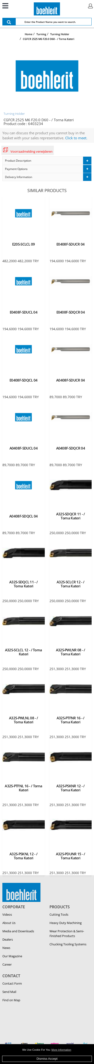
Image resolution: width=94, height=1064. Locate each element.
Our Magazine (12, 956)
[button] (47, 160)
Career (7, 964)
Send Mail (9, 992)
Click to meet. (76, 137)
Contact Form (12, 983)
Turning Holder (14, 113)
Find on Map (11, 1000)
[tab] (47, 160)
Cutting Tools (58, 914)
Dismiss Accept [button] (46, 1058)
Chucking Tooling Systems (67, 944)
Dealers (7, 939)
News (6, 948)
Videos (7, 914)
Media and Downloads (18, 931)
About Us (8, 923)
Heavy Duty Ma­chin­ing (65, 923)
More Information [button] (61, 1049)
